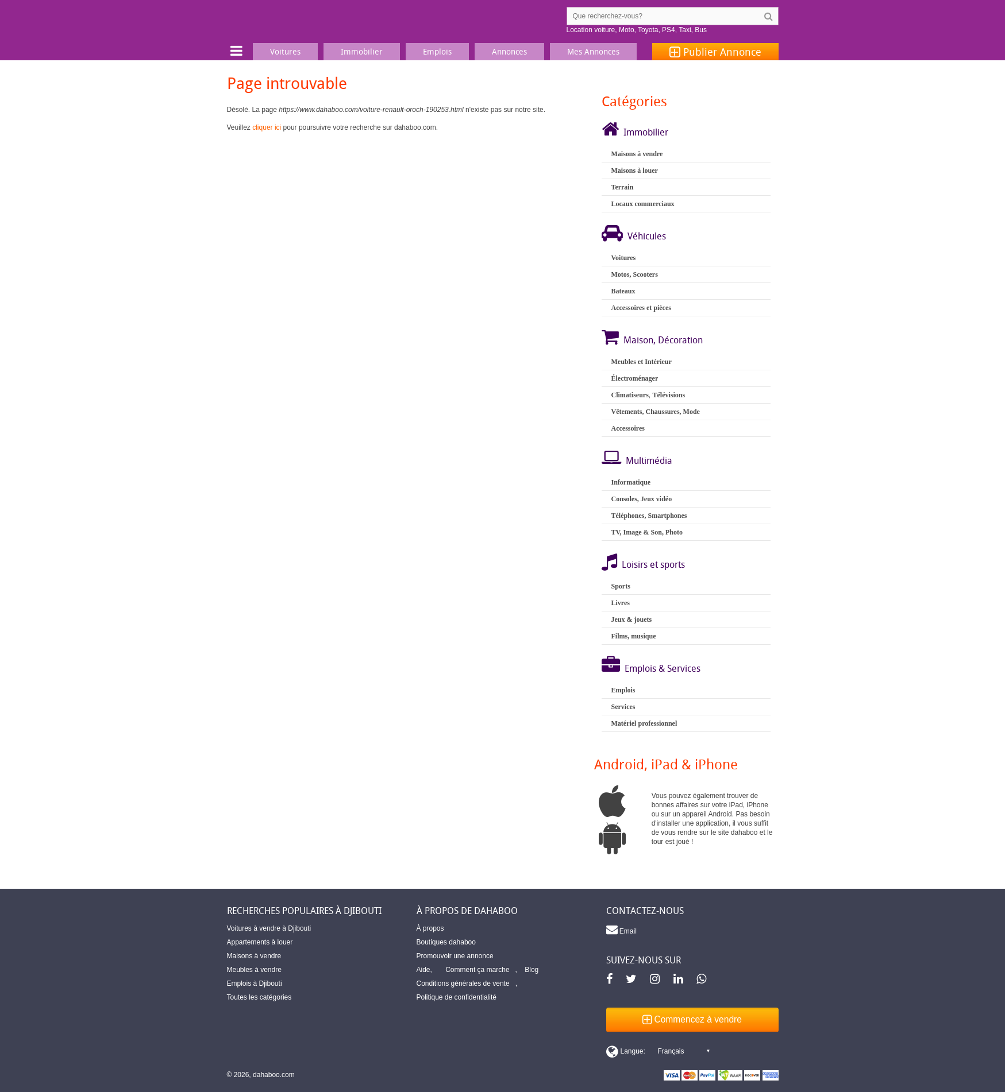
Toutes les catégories (259, 997)
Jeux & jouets (631, 619)
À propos (430, 928)
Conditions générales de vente (463, 983)
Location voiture (591, 30)
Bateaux (623, 291)
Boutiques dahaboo (446, 942)
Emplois (623, 690)
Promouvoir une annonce (455, 956)
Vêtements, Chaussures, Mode (655, 412)
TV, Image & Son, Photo (646, 532)
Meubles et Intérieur (641, 362)
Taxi (685, 30)
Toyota (648, 30)
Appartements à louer (260, 942)
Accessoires (627, 428)
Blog (531, 970)
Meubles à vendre (254, 970)
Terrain (622, 187)
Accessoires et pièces (641, 308)
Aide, (424, 970)
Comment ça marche (477, 970)
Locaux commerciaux (642, 204)
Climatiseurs (629, 395)
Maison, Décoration (663, 340)
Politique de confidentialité (456, 997)
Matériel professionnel (644, 723)
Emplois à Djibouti (254, 983)
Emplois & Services (662, 668)
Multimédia (649, 460)
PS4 (668, 30)
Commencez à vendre (692, 1019)
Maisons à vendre (637, 154)
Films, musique (633, 636)
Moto (626, 30)
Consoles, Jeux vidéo (641, 499)
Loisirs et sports (653, 564)
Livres (620, 603)
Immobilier (645, 132)
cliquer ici (266, 127)
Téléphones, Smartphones (649, 516)
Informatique (630, 482)
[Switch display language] (657, 1051)
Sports (620, 586)
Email (621, 929)
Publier (715, 52)
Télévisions (668, 395)
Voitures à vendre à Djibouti (269, 928)
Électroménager (634, 378)
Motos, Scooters (634, 274)
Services (623, 707)
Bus (701, 30)
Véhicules (646, 236)
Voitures (623, 258)
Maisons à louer (634, 170)
